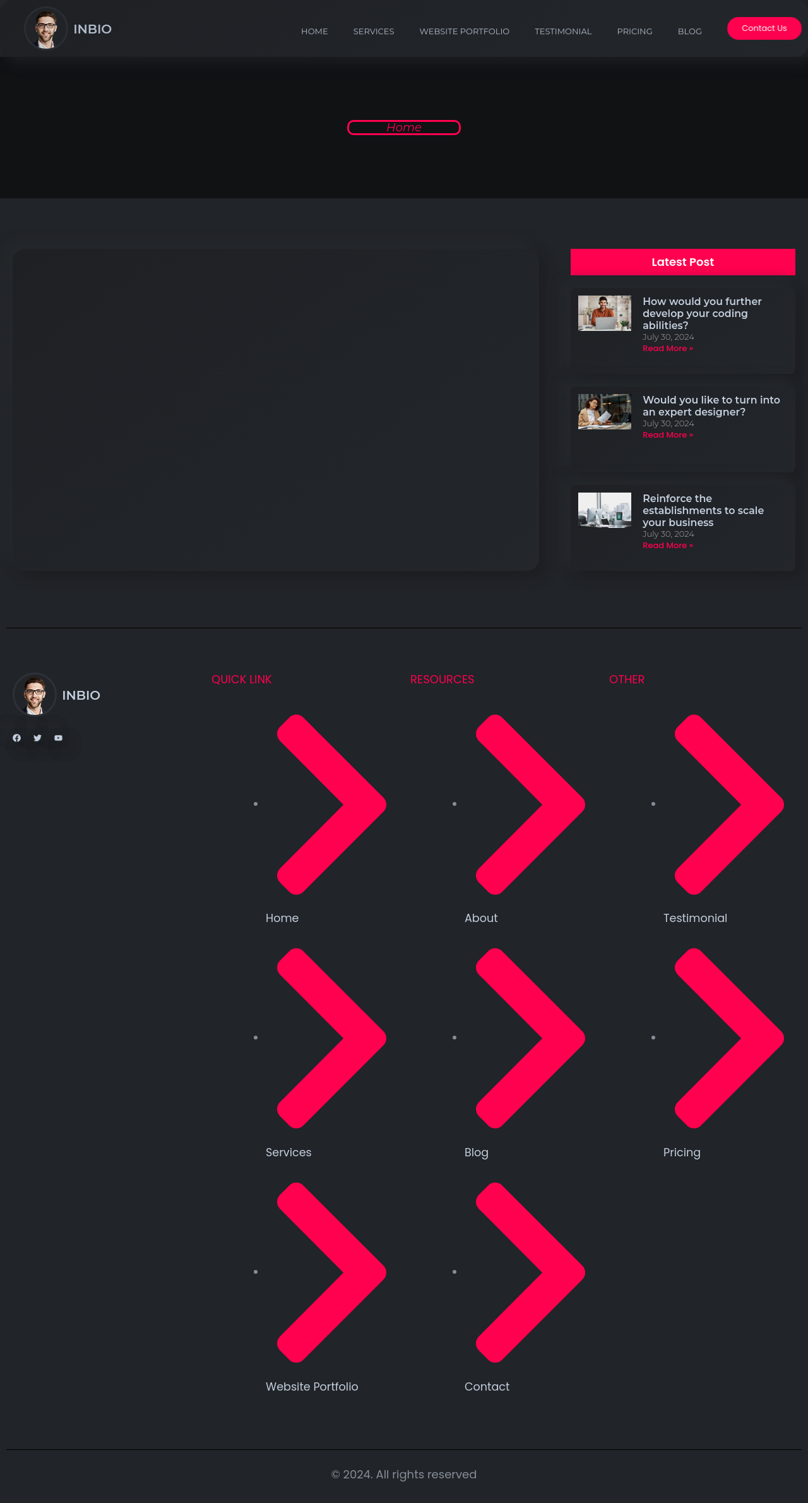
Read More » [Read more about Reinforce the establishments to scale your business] (667, 543)
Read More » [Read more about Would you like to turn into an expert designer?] (667, 434)
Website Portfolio (464, 45)
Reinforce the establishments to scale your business (703, 508)
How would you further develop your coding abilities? (702, 314)
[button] (683, 262)
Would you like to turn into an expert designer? (711, 405)
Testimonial (561, 45)
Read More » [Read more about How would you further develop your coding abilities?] (667, 348)
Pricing (633, 45)
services (372, 45)
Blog (689, 45)
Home (313, 45)
